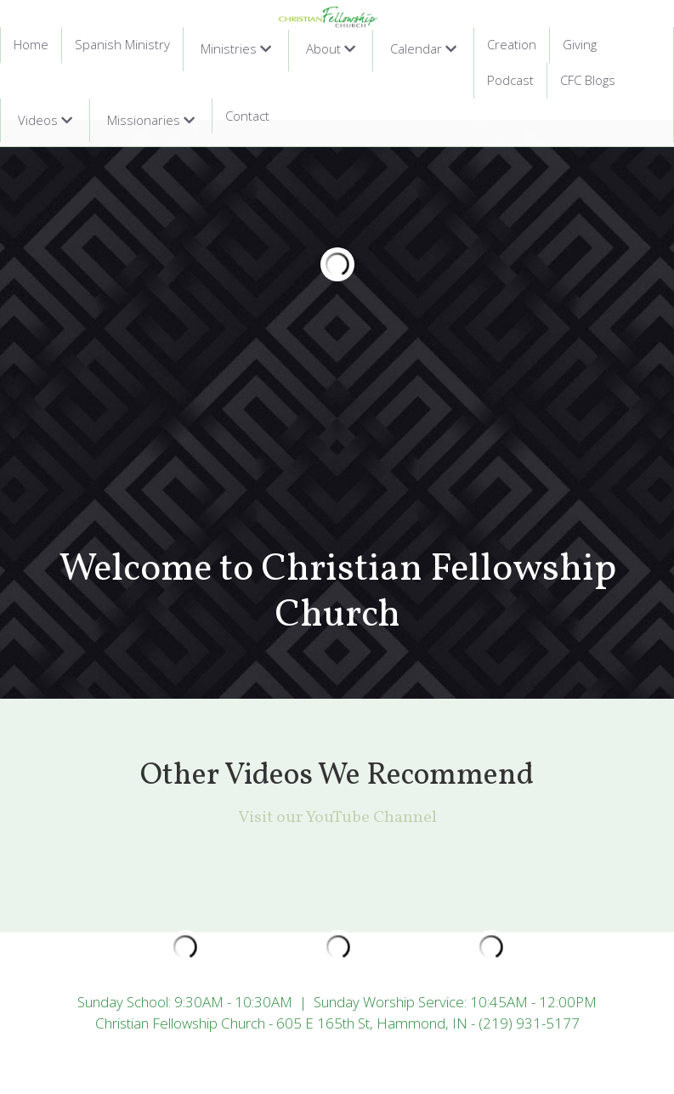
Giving (580, 44)
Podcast (510, 79)
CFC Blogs (587, 79)
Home (31, 44)
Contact (247, 115)
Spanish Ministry (122, 44)
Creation (511, 44)
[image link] (329, 16)
